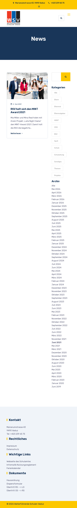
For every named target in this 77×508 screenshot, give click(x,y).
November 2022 (59, 318)
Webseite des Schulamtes (19, 461)
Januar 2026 (58, 203)
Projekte (57, 175)
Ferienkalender (14, 468)
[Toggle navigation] (69, 14)
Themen (57, 168)
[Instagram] (39, 7)
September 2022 (59, 325)
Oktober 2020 (58, 359)
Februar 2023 (58, 315)
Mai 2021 (56, 346)
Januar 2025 (58, 243)
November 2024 (59, 250)
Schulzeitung (59, 155)
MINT (56, 120)
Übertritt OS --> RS (15, 490)
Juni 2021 (56, 342)
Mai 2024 (56, 271)
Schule (56, 148)
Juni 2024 (56, 267)
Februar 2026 (58, 199)
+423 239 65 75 (56, 3)
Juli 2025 (56, 223)
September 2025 (59, 216)
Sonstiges (58, 161)
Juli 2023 (56, 305)
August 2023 (58, 301)
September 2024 (59, 257)
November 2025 (59, 209)
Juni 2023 (56, 308)
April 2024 (56, 274)
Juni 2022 (56, 332)
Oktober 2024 (58, 254)
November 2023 (59, 291)
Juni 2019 (56, 386)
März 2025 (57, 237)
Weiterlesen (17, 133)
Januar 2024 (58, 284)
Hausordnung (13, 480)
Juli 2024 (56, 264)
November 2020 (59, 356)
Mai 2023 (56, 312)
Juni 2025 (56, 226)
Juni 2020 (56, 366)
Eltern (56, 99)
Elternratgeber (59, 113)
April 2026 (56, 192)
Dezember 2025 (59, 206)
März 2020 (57, 376)
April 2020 (56, 373)
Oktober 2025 (58, 213)
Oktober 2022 (58, 322)
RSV (56, 134)
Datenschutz (13, 449)
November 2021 (59, 339)
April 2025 (56, 233)
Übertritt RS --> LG (15, 487)
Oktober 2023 (58, 295)
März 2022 (57, 335)
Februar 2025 (58, 240)
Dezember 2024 (59, 247)
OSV (56, 127)
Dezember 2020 (59, 352)
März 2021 (56, 349)
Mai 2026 (56, 189)
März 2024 (57, 277)
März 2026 (57, 196)
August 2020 (58, 363)
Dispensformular (14, 484)
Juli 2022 (56, 329)
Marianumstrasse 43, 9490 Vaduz (29, 3)
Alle (55, 93)
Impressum (12, 446)
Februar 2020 (58, 380)
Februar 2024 (58, 281)
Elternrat (57, 106)
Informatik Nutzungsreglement (21, 465)
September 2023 (59, 298)
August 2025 (58, 220)
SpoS (56, 141)
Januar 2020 (58, 383)
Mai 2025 (56, 230)
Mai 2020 (56, 369)
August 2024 (58, 260)
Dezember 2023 (59, 288)
